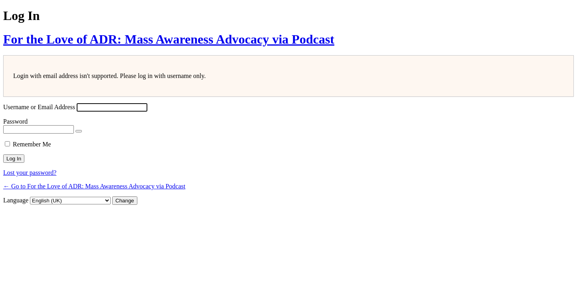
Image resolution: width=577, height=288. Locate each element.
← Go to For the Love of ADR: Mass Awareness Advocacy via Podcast (94, 186)
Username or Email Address (39, 107)
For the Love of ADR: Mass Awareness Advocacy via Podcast (168, 39)
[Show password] (78, 131)
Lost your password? (29, 172)
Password (15, 121)
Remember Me (32, 144)
